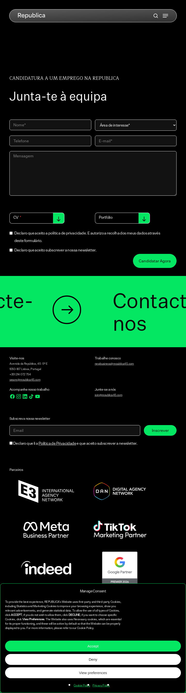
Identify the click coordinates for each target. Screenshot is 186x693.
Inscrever (160, 430)
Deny (93, 659)
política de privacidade (67, 233)
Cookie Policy (82, 685)
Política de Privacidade (57, 443)
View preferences (93, 673)
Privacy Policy (101, 685)
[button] (165, 15)
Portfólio (106, 217)
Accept (93, 646)
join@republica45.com (108, 395)
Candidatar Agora (155, 260)
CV (15, 217)
